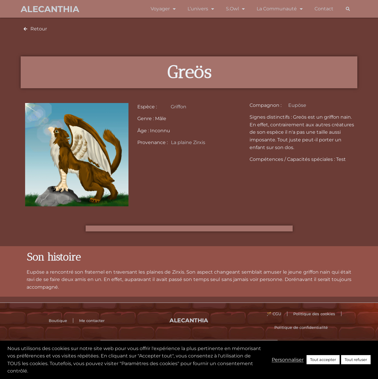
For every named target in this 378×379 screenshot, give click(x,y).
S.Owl (235, 9)
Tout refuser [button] (356, 359)
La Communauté (280, 9)
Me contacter (92, 320)
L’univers (201, 9)
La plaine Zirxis (188, 142)
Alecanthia (50, 9)
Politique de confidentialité (301, 327)
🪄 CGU (274, 313)
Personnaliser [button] (288, 359)
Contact (324, 9)
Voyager (163, 9)
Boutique (58, 320)
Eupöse (297, 105)
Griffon (178, 107)
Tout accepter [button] (323, 359)
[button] (347, 9)
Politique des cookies (314, 313)
